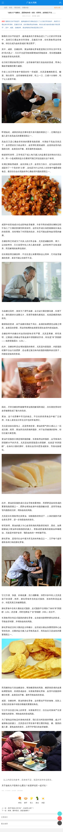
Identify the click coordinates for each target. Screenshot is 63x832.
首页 (5, 7)
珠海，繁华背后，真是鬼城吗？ (19, 810)
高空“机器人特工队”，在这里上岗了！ (21, 808)
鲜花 (20, 800)
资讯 (10, 7)
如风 (38, 16)
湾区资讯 (17, 7)
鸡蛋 (43, 800)
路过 (37, 800)
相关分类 (58, 7)
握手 (25, 800)
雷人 (31, 800)
